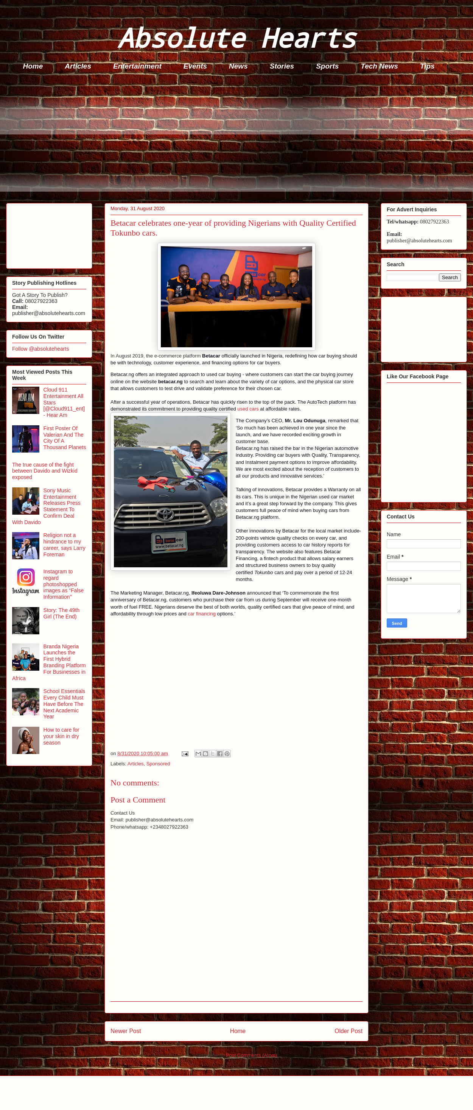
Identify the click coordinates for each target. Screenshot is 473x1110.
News (238, 66)
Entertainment (137, 66)
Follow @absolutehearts (40, 349)
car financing (202, 614)
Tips (427, 66)
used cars (247, 409)
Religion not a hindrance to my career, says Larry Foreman (65, 544)
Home (33, 66)
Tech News (379, 66)
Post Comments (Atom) (251, 1055)
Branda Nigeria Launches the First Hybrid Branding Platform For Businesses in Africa (49, 662)
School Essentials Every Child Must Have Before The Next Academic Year (65, 704)
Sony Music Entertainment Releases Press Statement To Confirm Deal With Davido (46, 506)
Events (195, 66)
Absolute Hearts (236, 37)
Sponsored (158, 764)
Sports (327, 66)
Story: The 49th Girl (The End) (61, 613)
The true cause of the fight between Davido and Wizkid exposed (45, 471)
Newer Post (125, 1031)
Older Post (349, 1031)
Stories (282, 66)
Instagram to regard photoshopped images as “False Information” (64, 584)
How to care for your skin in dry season (61, 736)
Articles (78, 66)
